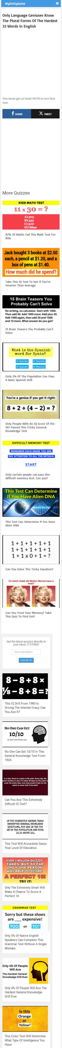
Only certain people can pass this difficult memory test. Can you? (27, 476)
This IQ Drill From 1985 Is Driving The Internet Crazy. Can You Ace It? (25, 708)
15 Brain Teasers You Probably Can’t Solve (29, 330)
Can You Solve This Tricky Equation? (29, 569)
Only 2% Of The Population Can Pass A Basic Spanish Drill (29, 378)
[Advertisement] (31, 62)
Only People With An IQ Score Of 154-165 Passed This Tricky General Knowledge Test (30, 427)
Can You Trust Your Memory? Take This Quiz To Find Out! (28, 614)
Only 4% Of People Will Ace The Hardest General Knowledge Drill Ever (26, 992)
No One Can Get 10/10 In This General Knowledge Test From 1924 (25, 756)
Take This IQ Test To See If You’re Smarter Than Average (27, 283)
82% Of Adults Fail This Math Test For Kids (30, 236)
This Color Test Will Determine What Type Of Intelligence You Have (25, 1040)
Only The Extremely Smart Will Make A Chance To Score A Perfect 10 (25, 892)
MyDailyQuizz (15, 3)
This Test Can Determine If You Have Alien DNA (30, 523)
